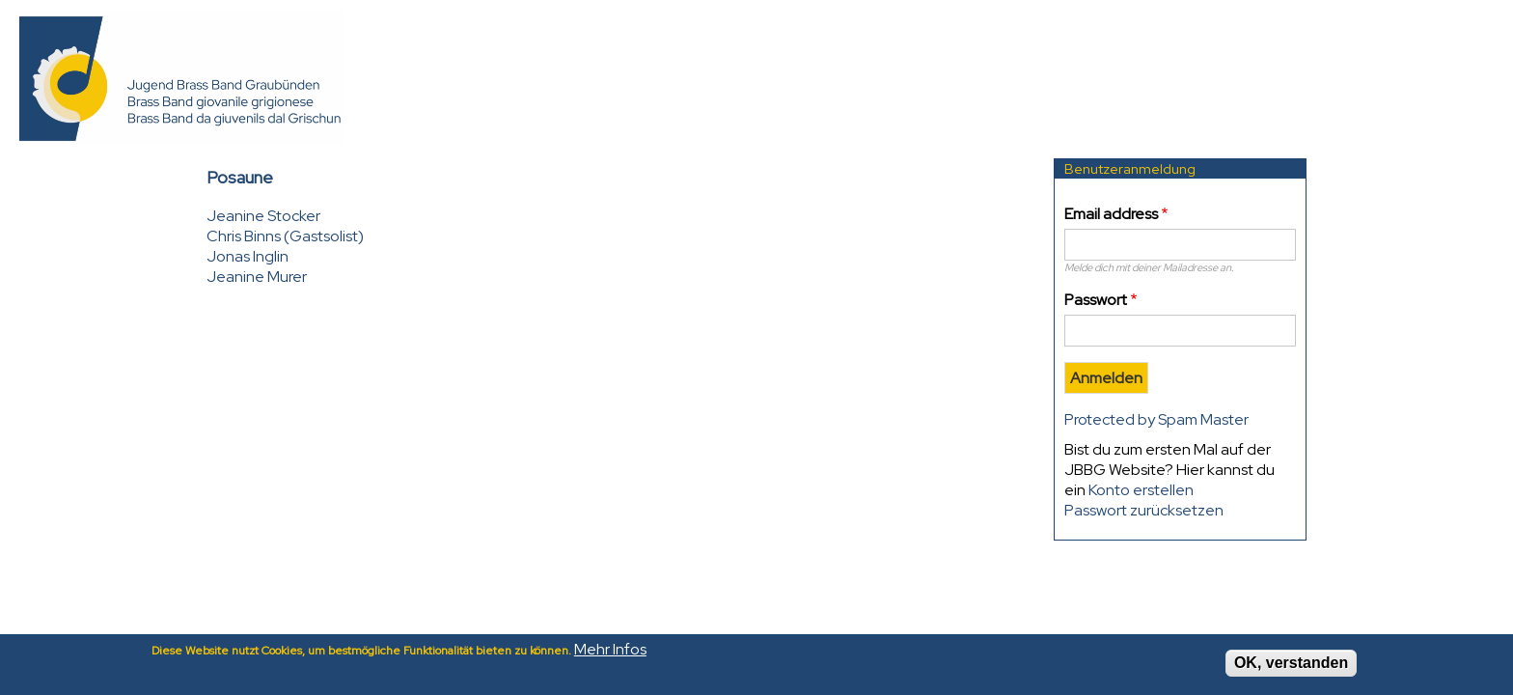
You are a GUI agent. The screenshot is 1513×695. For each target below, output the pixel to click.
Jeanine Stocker (263, 216)
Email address (1111, 214)
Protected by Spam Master (1156, 419)
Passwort (1095, 300)
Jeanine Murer (256, 276)
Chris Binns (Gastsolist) (285, 236)
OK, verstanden (1291, 667)
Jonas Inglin (247, 256)
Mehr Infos (610, 654)
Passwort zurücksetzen (1144, 510)
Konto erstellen (1141, 490)
